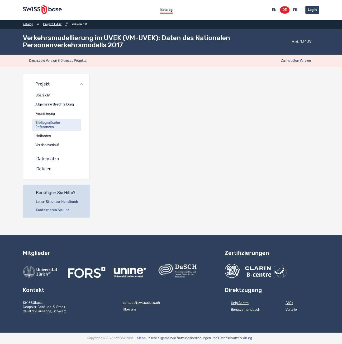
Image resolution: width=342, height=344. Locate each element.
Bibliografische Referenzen (47, 125)
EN (274, 10)
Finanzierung (45, 113)
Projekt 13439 (52, 24)
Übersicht (42, 95)
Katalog (166, 10)
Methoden (43, 136)
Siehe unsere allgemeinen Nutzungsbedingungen (174, 338)
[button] (56, 84)
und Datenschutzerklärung (232, 338)
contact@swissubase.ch (138, 303)
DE (284, 10)
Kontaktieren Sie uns (55, 210)
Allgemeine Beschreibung (54, 104)
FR (295, 10)
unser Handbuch (67, 202)
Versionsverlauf (47, 145)
